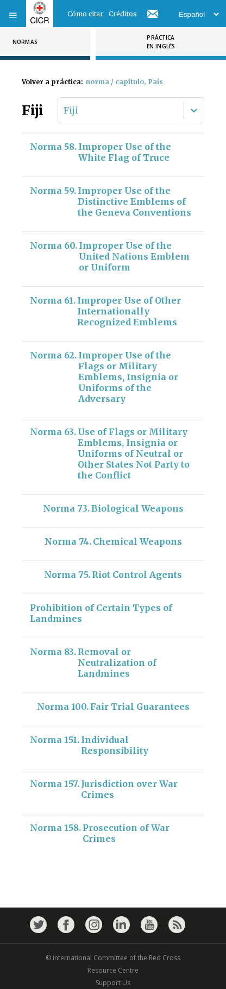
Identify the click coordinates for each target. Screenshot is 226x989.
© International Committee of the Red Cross (113, 957)
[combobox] (65, 110)
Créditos (123, 14)
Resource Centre (113, 970)
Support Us (113, 982)
